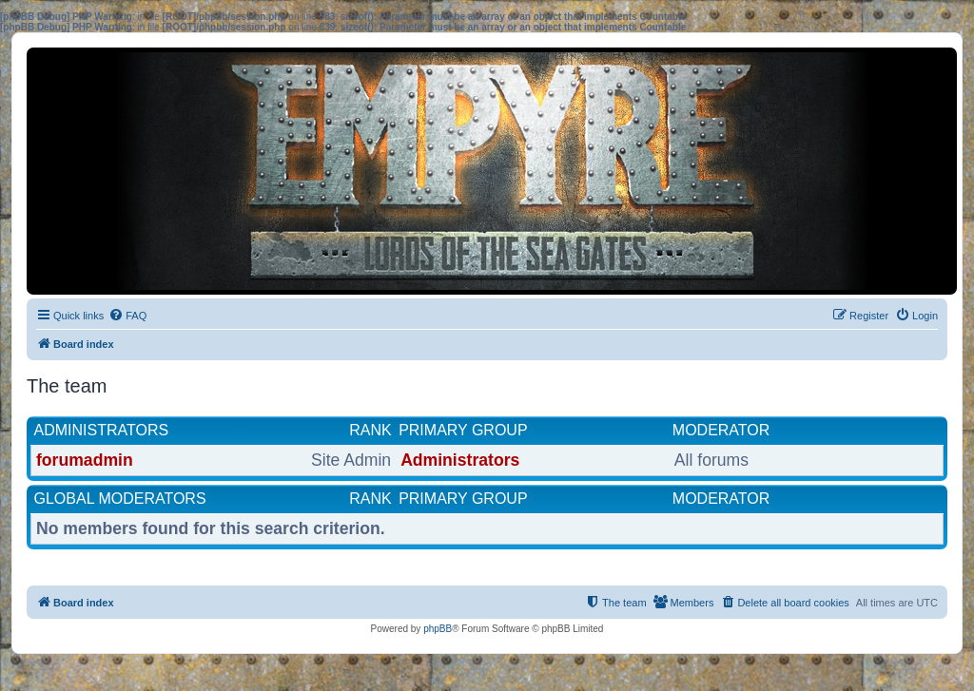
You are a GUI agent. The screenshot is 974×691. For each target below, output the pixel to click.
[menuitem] (127, 315)
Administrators (101, 430)
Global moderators (120, 498)
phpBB (437, 629)
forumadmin (84, 460)
